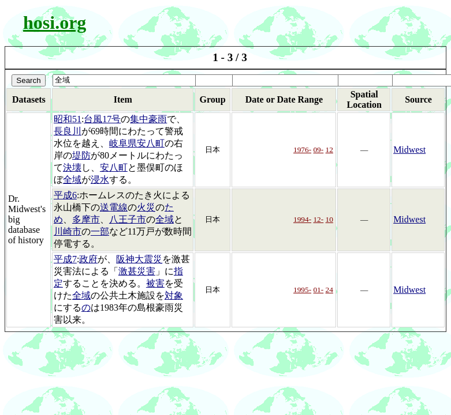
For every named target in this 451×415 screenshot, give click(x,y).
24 (329, 289)
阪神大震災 (139, 259)
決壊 (72, 167)
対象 (174, 295)
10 (329, 219)
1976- (302, 149)
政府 (88, 259)
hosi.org (54, 22)
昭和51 (67, 119)
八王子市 (127, 219)
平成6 (65, 195)
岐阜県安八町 (137, 143)
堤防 (81, 155)
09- (318, 149)
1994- (302, 219)
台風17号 (102, 119)
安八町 (114, 167)
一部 (100, 231)
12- (318, 219)
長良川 (67, 131)
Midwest (409, 149)
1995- (302, 289)
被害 (155, 283)
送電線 (114, 207)
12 (329, 149)
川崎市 (67, 231)
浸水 (100, 179)
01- (318, 289)
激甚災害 (136, 271)
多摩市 (86, 219)
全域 (72, 179)
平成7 (65, 259)
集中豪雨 (148, 119)
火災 (146, 207)
